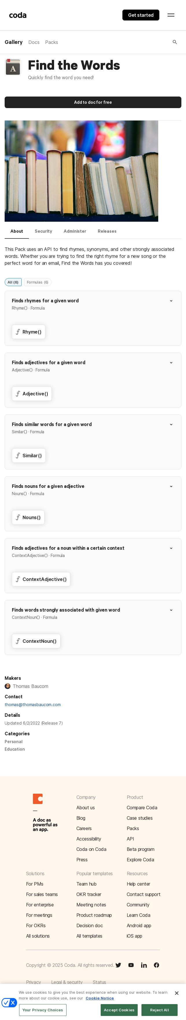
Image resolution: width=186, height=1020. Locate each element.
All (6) (13, 281)
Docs (33, 42)
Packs (51, 42)
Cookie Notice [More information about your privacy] (100, 1001)
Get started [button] (141, 15)
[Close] (176, 996)
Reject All (159, 1012)
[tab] (17, 234)
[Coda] (18, 15)
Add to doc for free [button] (93, 102)
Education (15, 749)
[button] (118, 42)
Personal (14, 741)
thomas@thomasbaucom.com (33, 704)
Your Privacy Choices (42, 1012)
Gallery (14, 42)
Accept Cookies (119, 1012)
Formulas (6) (37, 281)
